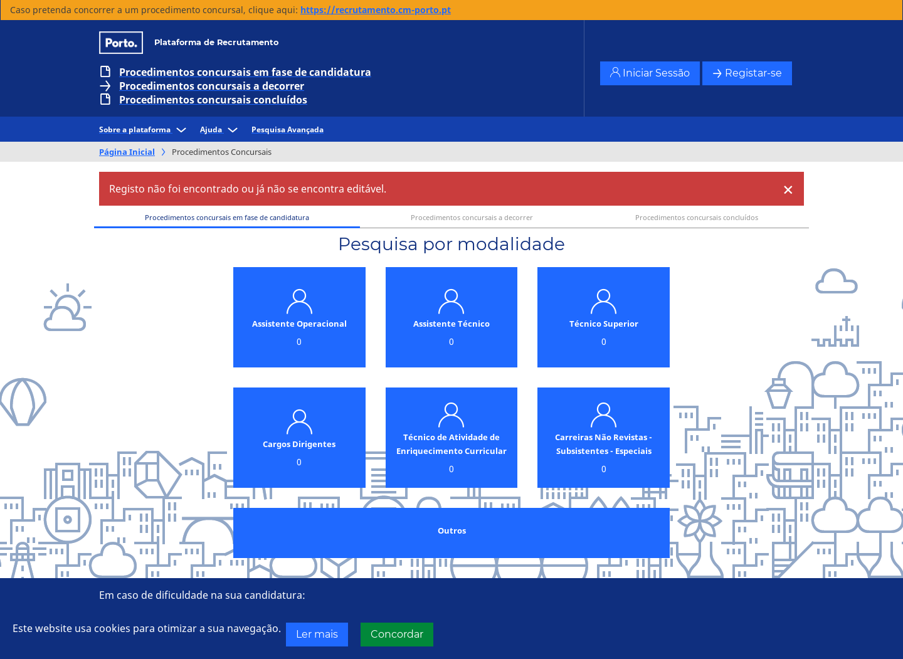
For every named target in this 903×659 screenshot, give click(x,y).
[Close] (788, 189)
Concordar (397, 634)
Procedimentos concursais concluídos (213, 100)
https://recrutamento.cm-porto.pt (375, 10)
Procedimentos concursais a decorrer (211, 86)
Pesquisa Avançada (287, 129)
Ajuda (220, 129)
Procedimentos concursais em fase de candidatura (245, 72)
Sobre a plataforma (144, 129)
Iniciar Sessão (650, 73)
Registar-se (747, 73)
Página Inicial (127, 151)
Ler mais (317, 634)
